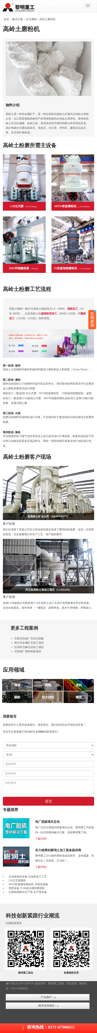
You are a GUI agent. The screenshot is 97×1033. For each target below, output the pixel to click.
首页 (6, 19)
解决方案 (17, 19)
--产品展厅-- (47, 997)
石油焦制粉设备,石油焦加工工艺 (28, 876)
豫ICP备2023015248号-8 (19, 983)
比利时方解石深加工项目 (29, 647)
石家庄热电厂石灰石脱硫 (29, 638)
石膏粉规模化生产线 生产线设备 (28, 892)
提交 (48, 801)
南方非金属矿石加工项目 (29, 642)
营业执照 (71, 983)
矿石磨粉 (31, 19)
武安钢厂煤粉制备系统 (27, 651)
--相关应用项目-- (48, 1005)
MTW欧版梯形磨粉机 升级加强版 (28, 884)
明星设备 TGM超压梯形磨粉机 (27, 888)
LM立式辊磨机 (17, 880)
